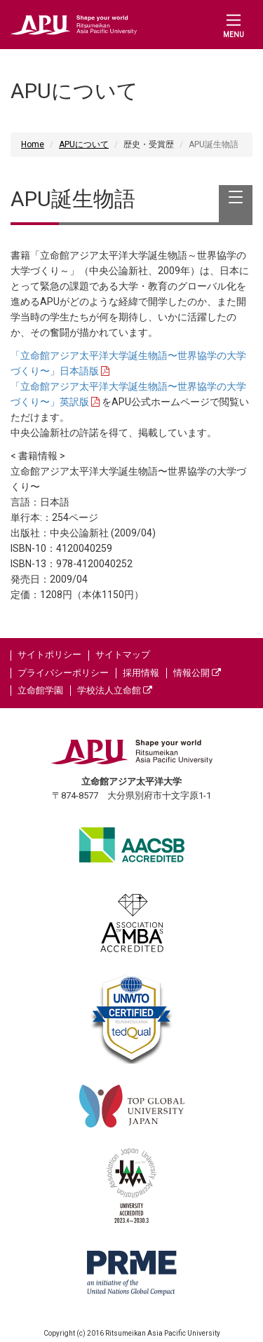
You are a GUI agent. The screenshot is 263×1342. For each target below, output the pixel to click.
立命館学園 (40, 690)
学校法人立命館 (114, 690)
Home (32, 144)
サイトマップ (122, 654)
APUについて (84, 144)
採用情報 (141, 672)
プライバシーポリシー (63, 672)
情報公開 (197, 672)
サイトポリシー (49, 654)
